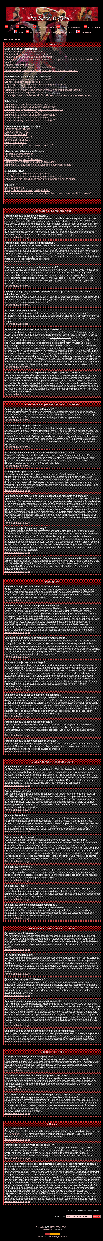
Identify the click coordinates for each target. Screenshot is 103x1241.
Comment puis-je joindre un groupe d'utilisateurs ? (30, 162)
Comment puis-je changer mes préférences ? (27, 79)
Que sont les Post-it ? (15, 142)
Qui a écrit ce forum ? (15, 187)
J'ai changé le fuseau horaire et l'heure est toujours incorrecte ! (36, 84)
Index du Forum (12, 40)
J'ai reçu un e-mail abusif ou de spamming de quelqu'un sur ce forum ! (40, 179)
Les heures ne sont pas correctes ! (22, 82)
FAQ (9, 27)
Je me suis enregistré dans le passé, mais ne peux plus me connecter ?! (41, 70)
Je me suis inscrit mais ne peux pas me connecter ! (30, 67)
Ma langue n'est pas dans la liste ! (21, 87)
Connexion (83, 32)
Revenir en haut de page (17, 237)
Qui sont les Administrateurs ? (19, 154)
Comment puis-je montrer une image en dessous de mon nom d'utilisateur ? (43, 90)
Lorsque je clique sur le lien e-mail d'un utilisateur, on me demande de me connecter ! (48, 95)
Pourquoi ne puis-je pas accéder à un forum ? (27, 117)
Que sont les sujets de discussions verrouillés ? (28, 145)
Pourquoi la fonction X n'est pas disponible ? (27, 190)
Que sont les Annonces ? (17, 139)
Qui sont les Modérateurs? (18, 156)
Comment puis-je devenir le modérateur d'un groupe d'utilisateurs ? (38, 164)
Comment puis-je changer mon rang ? (23, 92)
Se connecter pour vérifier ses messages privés (50, 32)
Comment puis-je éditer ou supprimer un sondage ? (30, 115)
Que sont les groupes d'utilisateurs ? (23, 159)
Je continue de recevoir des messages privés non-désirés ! (34, 176)
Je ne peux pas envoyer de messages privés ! (27, 173)
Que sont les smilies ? (15, 134)
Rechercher (23, 27)
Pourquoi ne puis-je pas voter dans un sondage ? (29, 120)
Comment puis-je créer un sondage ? (23, 112)
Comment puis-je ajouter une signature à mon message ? (33, 109)
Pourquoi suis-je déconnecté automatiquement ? (29, 57)
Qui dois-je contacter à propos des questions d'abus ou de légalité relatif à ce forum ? (47, 193)
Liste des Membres (44, 27)
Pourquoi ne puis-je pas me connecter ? (24, 51)
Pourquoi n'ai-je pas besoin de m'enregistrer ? (27, 54)
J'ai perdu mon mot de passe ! (19, 65)
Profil (18, 32)
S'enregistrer (92, 27)
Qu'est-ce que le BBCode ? (18, 129)
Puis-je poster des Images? (18, 137)
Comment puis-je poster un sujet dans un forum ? (29, 104)
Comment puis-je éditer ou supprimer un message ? (30, 106)
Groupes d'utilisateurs (69, 27)
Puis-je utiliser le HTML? (16, 131)
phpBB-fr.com (57, 1229)
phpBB (46, 1227)
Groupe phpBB (14, 1134)
